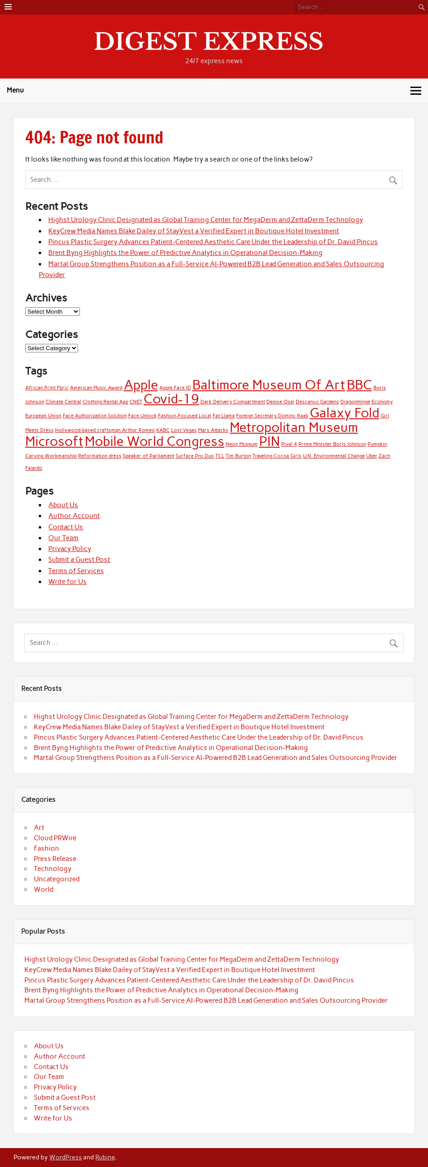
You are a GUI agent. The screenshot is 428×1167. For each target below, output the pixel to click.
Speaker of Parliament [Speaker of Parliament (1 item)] (148, 456)
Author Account (74, 516)
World (43, 889)
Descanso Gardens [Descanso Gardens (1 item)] (317, 402)
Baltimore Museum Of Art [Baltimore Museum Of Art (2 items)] (268, 385)
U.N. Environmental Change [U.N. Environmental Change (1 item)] (334, 456)
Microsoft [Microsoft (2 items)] (54, 441)
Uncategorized (56, 879)
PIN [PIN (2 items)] (269, 441)
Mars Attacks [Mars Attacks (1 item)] (213, 430)
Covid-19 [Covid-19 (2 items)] (171, 399)
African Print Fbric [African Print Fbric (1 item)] (47, 388)
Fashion (46, 848)
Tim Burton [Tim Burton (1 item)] (238, 456)
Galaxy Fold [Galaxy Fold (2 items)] (344, 413)
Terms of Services (76, 571)
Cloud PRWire (55, 838)
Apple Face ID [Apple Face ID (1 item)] (175, 388)
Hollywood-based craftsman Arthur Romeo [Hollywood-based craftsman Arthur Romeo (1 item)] (105, 430)
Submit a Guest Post (79, 560)
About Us (63, 505)
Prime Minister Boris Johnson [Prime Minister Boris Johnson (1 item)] (332, 444)
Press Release (55, 859)
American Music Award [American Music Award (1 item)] (96, 388)
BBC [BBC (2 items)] (359, 385)
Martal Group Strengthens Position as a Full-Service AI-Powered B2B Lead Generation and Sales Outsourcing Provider (215, 758)
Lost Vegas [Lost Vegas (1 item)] (184, 430)
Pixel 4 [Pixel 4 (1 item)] (289, 444)
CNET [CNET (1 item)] (136, 402)
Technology (52, 869)
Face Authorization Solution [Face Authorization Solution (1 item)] (95, 416)
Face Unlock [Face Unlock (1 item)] (142, 416)
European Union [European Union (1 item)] (43, 416)
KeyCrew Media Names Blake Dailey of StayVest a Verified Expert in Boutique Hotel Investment (193, 231)
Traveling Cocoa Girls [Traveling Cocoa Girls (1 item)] (277, 456)
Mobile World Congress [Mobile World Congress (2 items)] (154, 441)
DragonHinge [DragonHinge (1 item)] (355, 402)
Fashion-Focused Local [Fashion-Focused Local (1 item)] (184, 416)
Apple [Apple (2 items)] (141, 385)
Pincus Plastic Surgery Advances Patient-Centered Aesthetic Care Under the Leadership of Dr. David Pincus (213, 242)
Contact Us (65, 527)
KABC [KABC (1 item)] (163, 430)
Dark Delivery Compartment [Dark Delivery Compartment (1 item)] (232, 402)
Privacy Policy (69, 549)
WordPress (65, 1157)
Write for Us (67, 582)
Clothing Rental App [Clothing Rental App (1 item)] (105, 402)
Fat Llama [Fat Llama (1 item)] (224, 416)
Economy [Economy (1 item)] (382, 402)
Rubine (105, 1157)
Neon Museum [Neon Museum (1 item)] (242, 444)
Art (39, 828)
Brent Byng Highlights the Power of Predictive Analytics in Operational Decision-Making (185, 253)
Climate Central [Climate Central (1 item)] (63, 402)
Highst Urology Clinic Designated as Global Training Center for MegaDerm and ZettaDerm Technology (205, 220)
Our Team (63, 538)
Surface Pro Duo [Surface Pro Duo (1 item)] (195, 456)
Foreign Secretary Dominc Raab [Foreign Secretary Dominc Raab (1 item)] (272, 416)
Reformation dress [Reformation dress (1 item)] (99, 456)
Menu (15, 90)
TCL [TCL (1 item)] (219, 456)
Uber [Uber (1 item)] (371, 456)
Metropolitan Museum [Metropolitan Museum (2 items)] (294, 427)
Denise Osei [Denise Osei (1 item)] (280, 402)
